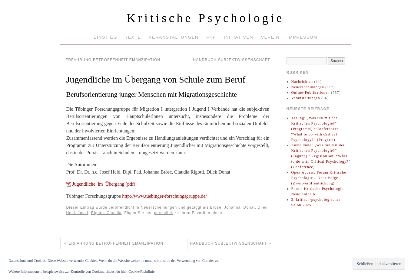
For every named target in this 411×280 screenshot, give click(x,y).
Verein (270, 37)
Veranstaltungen (174, 37)
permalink (163, 213)
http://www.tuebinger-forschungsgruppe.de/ (164, 196)
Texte (133, 37)
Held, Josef (77, 213)
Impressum (302, 37)
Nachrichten (302, 82)
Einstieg (105, 37)
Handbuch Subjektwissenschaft (234, 60)
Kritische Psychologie (205, 18)
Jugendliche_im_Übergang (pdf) (103, 184)
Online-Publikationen (310, 92)
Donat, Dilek (256, 207)
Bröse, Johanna (225, 207)
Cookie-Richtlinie (141, 271)
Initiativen (238, 37)
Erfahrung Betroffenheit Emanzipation (110, 60)
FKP (211, 37)
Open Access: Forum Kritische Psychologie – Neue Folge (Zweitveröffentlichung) (318, 177)
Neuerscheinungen (159, 207)
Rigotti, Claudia (106, 213)
